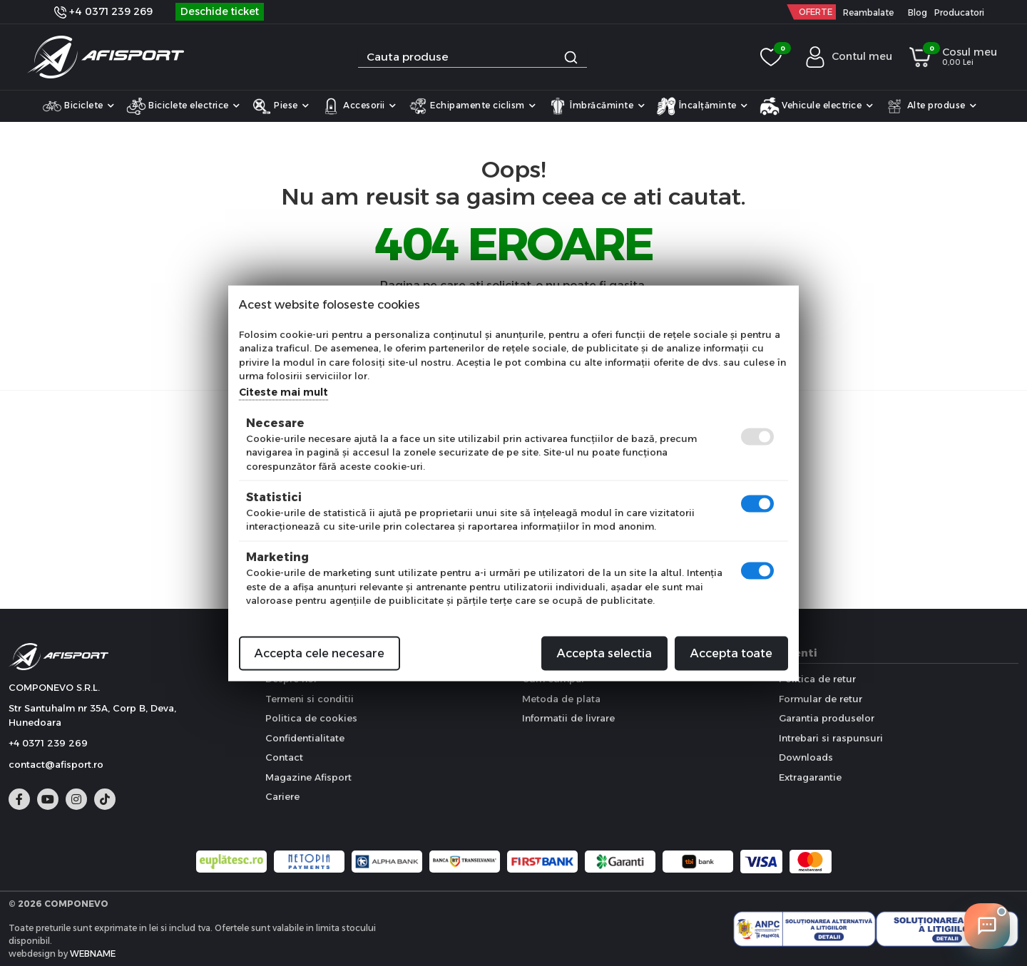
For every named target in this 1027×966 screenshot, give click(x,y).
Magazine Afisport (308, 777)
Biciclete (78, 106)
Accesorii (359, 106)
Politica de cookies (311, 718)
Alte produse (930, 106)
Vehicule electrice (817, 106)
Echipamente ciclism (472, 106)
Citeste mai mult (283, 391)
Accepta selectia (604, 652)
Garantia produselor (826, 718)
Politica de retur (817, 678)
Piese (281, 106)
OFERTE (815, 11)
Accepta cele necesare (319, 652)
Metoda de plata (561, 698)
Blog (917, 12)
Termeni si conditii (309, 698)
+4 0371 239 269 (103, 11)
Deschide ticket (219, 11)
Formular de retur (820, 698)
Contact (284, 757)
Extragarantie (810, 777)
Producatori (959, 12)
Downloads (806, 757)
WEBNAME (93, 953)
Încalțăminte (702, 106)
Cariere (282, 796)
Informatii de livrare (568, 718)
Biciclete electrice (183, 106)
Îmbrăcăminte (596, 106)
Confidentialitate (304, 738)
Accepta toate (731, 652)
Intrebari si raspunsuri (831, 738)
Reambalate (868, 12)
